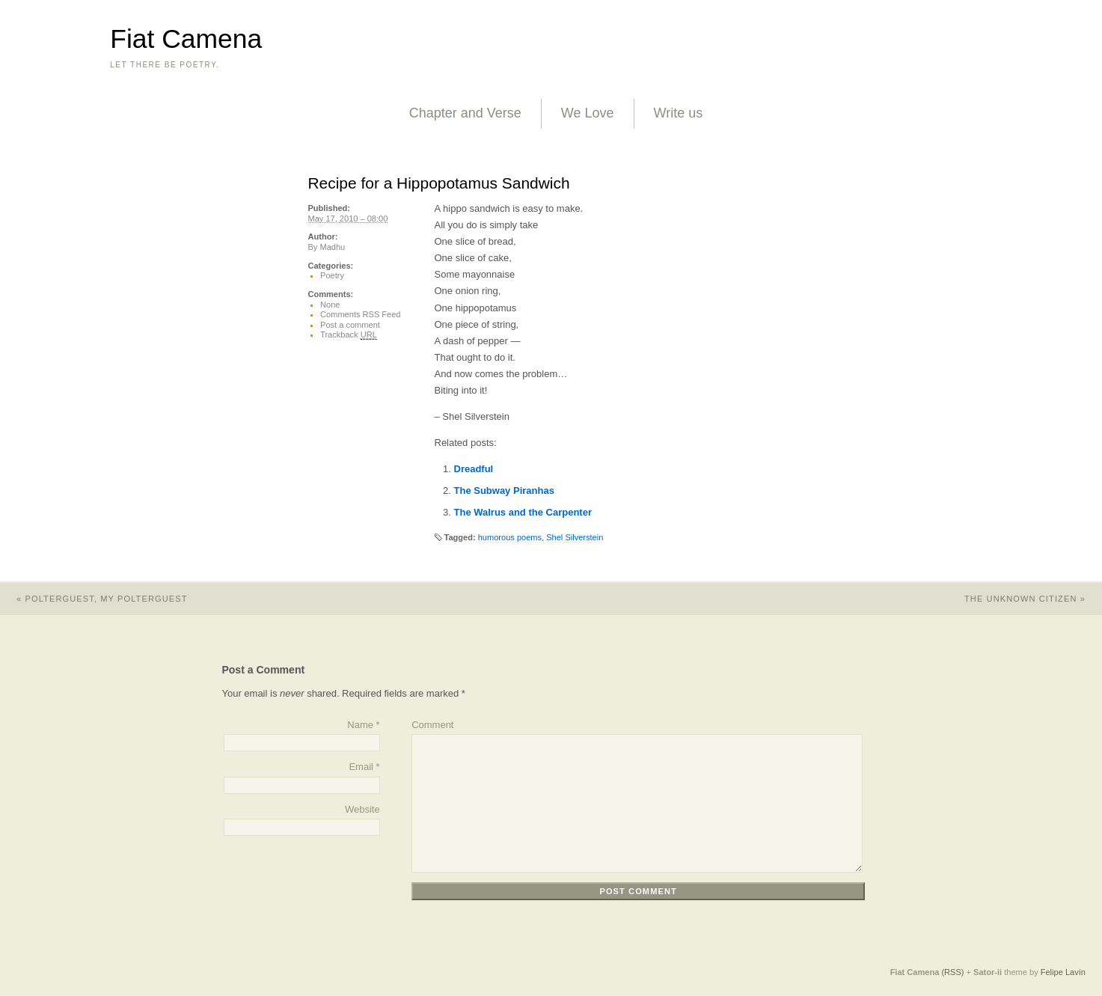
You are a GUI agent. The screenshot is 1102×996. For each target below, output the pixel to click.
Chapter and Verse (465, 113)
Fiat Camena (186, 39)
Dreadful (474, 468)
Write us (678, 113)
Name (360, 724)
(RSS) (952, 972)
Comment (432, 724)
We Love (587, 113)
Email (361, 766)
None (330, 304)
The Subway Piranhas (504, 490)
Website (362, 809)
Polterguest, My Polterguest (94, 598)
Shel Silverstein (574, 537)
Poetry (332, 275)
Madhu (332, 246)
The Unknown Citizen (1033, 598)
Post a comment (350, 324)
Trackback (348, 335)
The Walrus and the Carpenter (523, 512)
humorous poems (510, 537)
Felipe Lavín (1063, 972)
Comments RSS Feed (360, 314)
